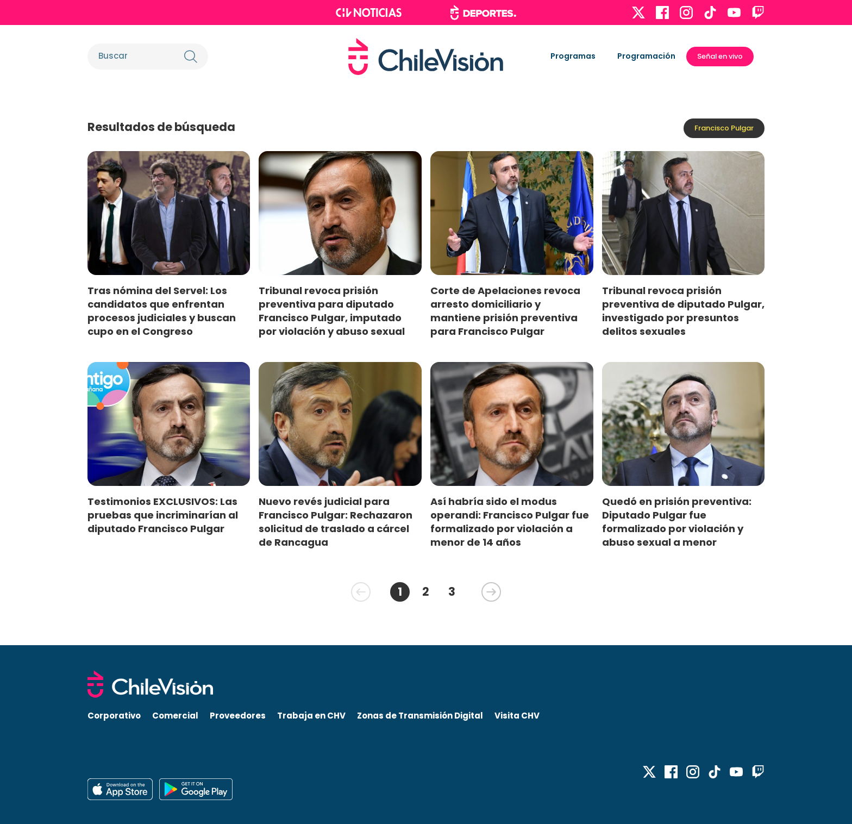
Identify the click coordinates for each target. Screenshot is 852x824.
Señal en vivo (720, 56)
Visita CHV (517, 715)
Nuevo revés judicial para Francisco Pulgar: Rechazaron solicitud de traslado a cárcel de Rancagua (335, 522)
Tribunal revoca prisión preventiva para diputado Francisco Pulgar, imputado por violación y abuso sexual (332, 311)
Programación (646, 56)
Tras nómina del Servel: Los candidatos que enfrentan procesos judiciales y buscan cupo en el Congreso (161, 311)
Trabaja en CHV (311, 715)
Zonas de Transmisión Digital (420, 715)
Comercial (175, 715)
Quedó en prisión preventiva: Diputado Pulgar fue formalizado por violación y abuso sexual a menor (676, 522)
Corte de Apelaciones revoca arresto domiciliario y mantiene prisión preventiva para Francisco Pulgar (505, 311)
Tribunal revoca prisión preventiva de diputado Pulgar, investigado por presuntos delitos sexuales (683, 311)
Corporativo (114, 715)
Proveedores (238, 715)
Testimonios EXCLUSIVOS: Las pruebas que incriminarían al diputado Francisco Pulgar (162, 515)
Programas (573, 56)
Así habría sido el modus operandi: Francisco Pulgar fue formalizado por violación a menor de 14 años (509, 522)
